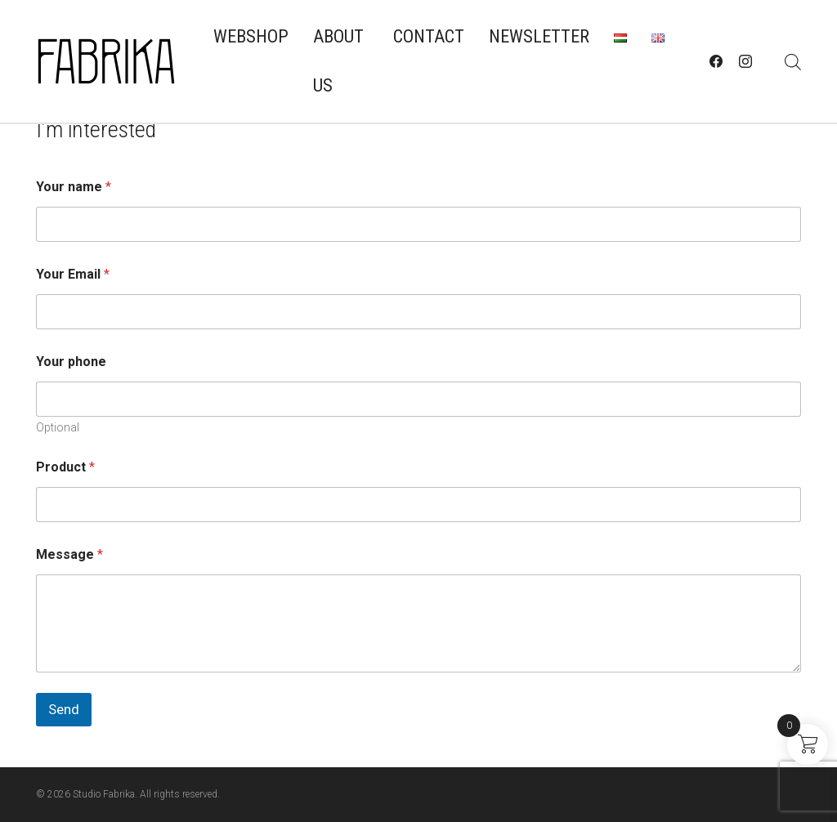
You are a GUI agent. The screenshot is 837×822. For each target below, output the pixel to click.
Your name (73, 186)
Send (63, 709)
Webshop (251, 36)
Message (69, 554)
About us (338, 61)
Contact (428, 36)
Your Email (73, 274)
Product (65, 467)
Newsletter (539, 36)
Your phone (71, 361)
